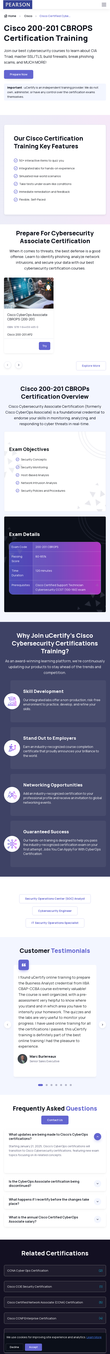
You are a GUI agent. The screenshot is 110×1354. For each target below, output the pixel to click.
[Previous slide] (7, 1024)
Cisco (28, 16)
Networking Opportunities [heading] (53, 785)
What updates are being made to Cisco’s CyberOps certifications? (48, 1136)
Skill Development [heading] (43, 691)
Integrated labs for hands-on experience (44, 168)
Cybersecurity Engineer (55, 911)
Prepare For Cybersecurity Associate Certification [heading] (55, 237)
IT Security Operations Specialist (55, 923)
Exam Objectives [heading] (29, 449)
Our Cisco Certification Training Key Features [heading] (48, 142)
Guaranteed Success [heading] (46, 832)
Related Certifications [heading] (55, 1253)
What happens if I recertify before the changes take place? (49, 1201)
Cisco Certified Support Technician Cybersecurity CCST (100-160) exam (60, 587)
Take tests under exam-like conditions (43, 184)
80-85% (40, 556)
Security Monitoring (31, 467)
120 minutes (43, 571)
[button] (40, 1085)
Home (10, 16)
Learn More (94, 1337)
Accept (33, 1347)
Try (44, 346)
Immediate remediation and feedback (42, 192)
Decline (14, 1347)
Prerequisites (21, 585)
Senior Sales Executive (45, 1061)
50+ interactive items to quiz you (39, 160)
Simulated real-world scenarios (37, 176)
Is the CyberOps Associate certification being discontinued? (44, 1183)
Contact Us (55, 1120)
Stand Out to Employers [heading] (49, 738)
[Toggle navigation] (104, 4)
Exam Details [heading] (24, 534)
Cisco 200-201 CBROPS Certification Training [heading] (48, 33)
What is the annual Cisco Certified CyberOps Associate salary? (43, 1219)
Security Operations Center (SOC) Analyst (55, 898)
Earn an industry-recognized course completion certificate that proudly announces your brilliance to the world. (61, 751)
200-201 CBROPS (46, 547)
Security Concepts (31, 459)
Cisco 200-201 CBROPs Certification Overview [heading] (55, 393)
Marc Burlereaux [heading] (43, 1056)
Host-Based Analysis (32, 475)
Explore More (91, 366)
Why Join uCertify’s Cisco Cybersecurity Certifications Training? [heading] (55, 643)
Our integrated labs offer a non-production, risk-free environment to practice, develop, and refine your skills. (61, 704)
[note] (55, 1158)
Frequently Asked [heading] (55, 1108)
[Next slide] (18, 365)
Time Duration (17, 573)
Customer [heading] (55, 950)
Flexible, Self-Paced (29, 200)
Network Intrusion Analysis (36, 483)
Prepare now (18, 74)
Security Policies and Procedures (40, 491)
